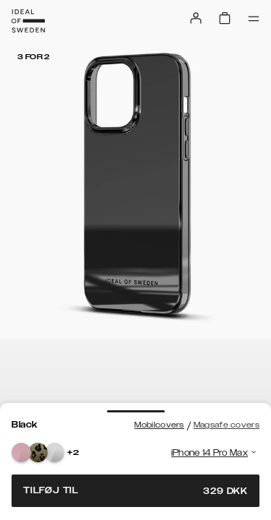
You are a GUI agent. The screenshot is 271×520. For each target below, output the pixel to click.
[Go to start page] (28, 20)
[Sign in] (195, 18)
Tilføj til (135, 490)
